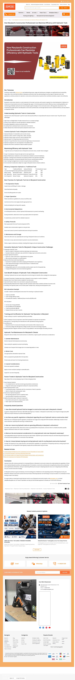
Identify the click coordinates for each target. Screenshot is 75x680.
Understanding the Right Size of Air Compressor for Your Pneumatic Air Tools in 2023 (23, 451)
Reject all (12, 678)
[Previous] (5, 530)
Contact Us (15, 644)
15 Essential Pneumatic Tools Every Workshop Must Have (17, 453)
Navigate (7, 635)
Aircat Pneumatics (46, 640)
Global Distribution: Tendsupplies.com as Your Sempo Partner (52, 540)
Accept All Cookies (20, 678)
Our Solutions (47, 4)
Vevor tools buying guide (57, 647)
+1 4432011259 (47, 587)
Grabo (63, 641)
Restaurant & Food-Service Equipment (45, 15)
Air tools (34, 12)
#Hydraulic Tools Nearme (36, 488)
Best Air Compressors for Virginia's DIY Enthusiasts (16, 457)
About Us (28, 4)
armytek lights (46, 642)
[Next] (69, 530)
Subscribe (64, 572)
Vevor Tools (45, 638)
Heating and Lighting (28, 15)
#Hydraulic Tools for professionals (22, 488)
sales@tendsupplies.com (48, 589)
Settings (5, 678)
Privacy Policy (15, 642)
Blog (69, 4)
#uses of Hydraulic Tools (49, 488)
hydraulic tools (19, 92)
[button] (37, 30)
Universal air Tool (56, 640)
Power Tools (43, 12)
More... (63, 643)
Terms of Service (63, 4)
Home (5, 19)
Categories (24, 635)
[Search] (64, 7)
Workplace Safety (53, 12)
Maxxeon (54, 638)
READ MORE (37, 549)
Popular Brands (48, 635)
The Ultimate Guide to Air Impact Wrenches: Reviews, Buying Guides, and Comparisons (24, 455)
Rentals (28, 12)
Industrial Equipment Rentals (37, 4)
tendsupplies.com (53, 478)
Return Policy (15, 640)
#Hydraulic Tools (9, 488)
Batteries (21, 12)
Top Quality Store (55, 4)
